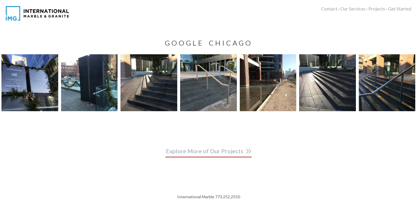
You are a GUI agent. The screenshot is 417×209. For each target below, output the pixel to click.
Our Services (352, 8)
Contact (329, 8)
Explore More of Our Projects (204, 150)
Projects (376, 8)
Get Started (399, 8)
